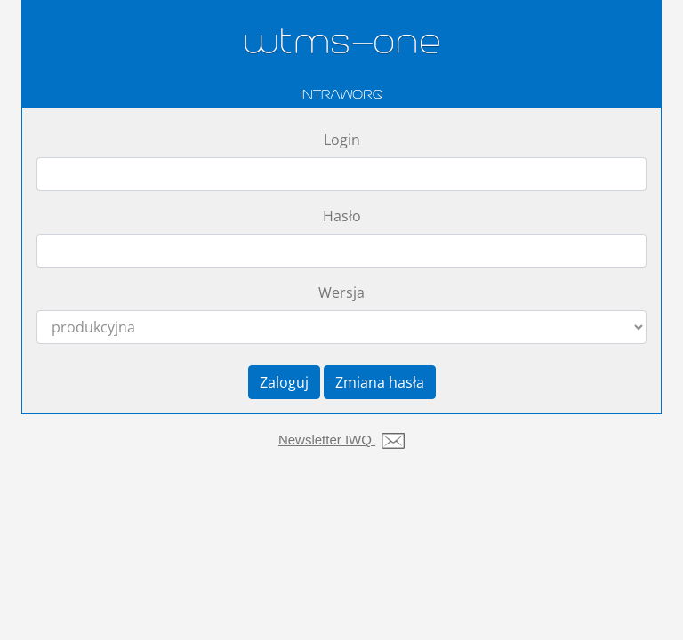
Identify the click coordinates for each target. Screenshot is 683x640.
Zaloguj (284, 382)
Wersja (341, 292)
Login (342, 139)
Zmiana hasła (379, 382)
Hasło (342, 216)
